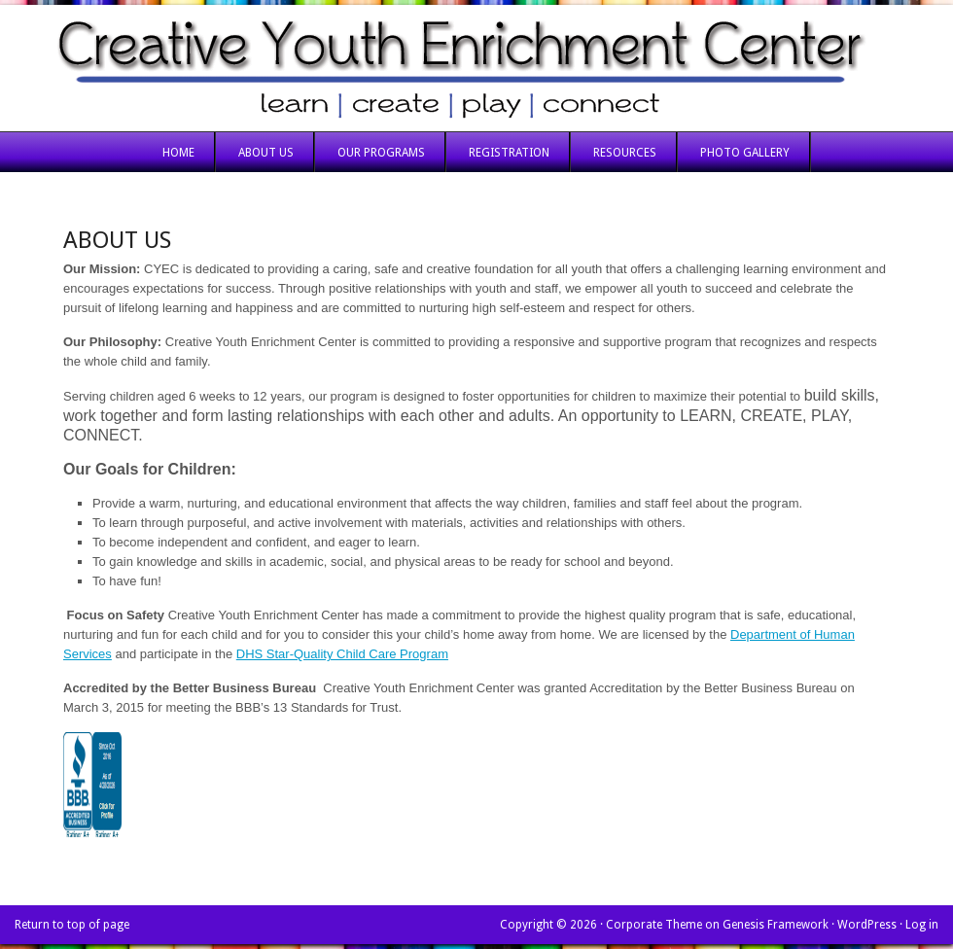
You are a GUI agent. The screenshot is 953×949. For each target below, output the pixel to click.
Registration (509, 152)
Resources (624, 152)
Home (178, 152)
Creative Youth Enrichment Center (476, 68)
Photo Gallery (745, 152)
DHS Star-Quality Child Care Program (342, 654)
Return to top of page (72, 924)
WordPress (867, 924)
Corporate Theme (654, 924)
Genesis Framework (776, 924)
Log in (921, 924)
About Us (266, 152)
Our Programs (381, 152)
